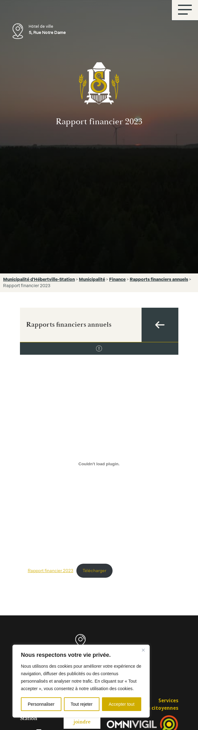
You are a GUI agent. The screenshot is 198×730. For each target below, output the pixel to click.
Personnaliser (41, 704)
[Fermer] (143, 650)
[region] (81, 681)
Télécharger (94, 570)
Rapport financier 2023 (50, 570)
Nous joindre (82, 718)
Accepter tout (122, 704)
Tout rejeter (82, 704)
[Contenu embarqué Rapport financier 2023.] (99, 463)
